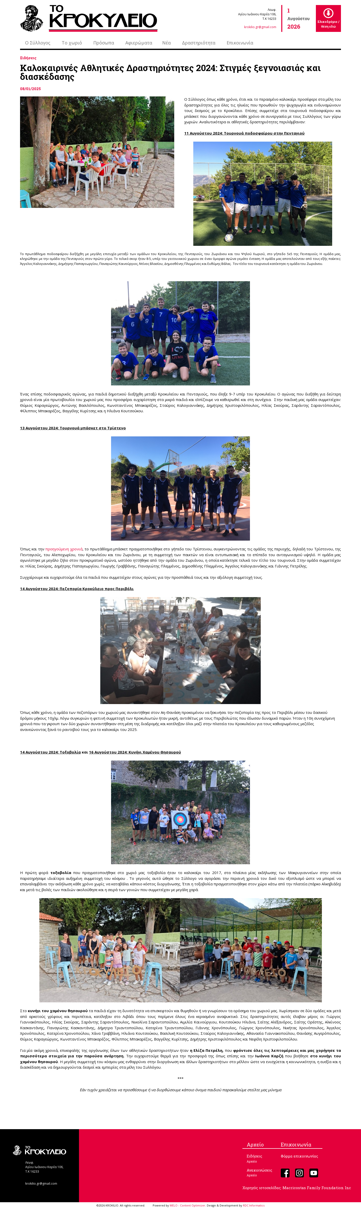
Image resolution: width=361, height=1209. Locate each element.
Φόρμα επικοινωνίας (299, 1156)
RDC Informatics (253, 1205)
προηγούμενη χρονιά (63, 548)
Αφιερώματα (138, 43)
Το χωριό (72, 43)
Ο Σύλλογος (37, 43)
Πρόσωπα (103, 43)
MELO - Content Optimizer (187, 1205)
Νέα (166, 43)
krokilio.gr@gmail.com (260, 27)
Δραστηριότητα (198, 43)
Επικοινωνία (240, 43)
